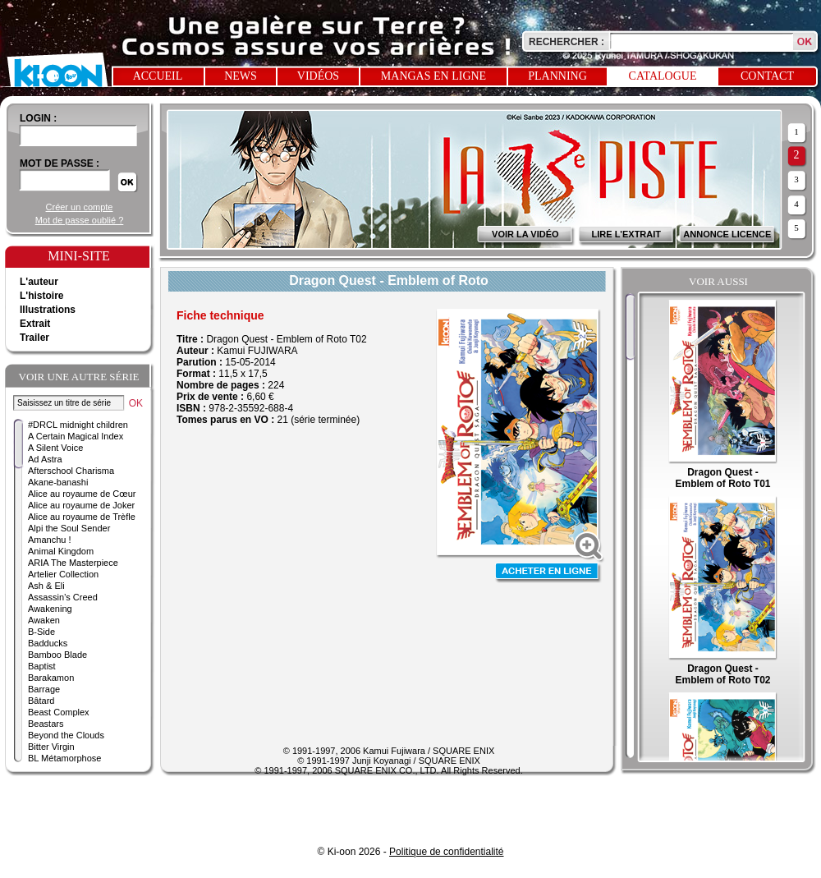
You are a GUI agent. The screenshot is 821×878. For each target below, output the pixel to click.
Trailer (34, 337)
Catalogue (663, 76)
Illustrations (48, 309)
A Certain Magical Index (75, 436)
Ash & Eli (46, 586)
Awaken (44, 620)
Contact (767, 76)
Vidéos (318, 76)
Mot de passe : (59, 163)
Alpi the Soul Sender (69, 528)
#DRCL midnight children (78, 425)
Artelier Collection (63, 574)
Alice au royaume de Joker (81, 505)
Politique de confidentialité (446, 851)
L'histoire (42, 295)
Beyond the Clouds (66, 735)
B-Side (41, 632)
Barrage (44, 689)
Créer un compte (79, 207)
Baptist (42, 666)
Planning (557, 76)
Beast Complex (58, 712)
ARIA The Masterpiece (73, 563)
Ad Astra (45, 459)
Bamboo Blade (57, 655)
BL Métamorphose (64, 758)
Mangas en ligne (433, 76)
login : (38, 118)
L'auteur (39, 281)
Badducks (47, 643)
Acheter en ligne (548, 573)
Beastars (45, 724)
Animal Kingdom (61, 551)
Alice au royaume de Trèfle (81, 517)
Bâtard (41, 701)
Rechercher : (566, 42)
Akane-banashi (58, 482)
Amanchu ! (49, 540)
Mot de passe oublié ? (79, 220)
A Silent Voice (55, 448)
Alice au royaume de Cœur (81, 494)
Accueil (158, 76)
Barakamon (51, 678)
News (240, 76)
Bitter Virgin (51, 747)
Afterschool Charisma (71, 471)
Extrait (35, 323)
